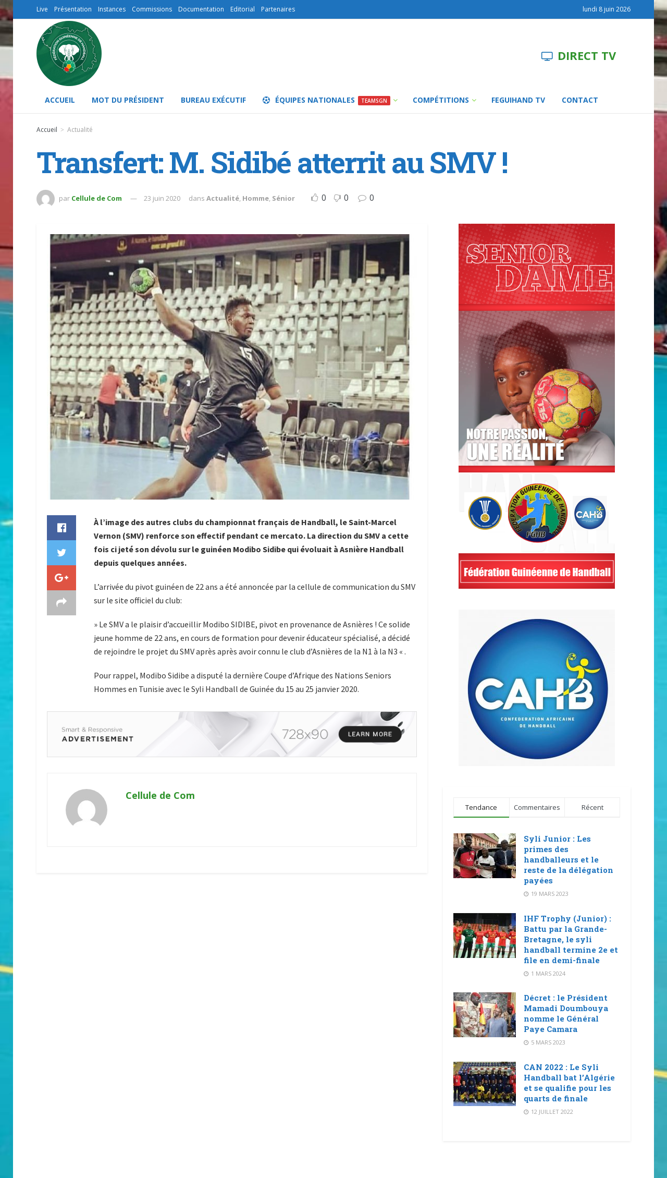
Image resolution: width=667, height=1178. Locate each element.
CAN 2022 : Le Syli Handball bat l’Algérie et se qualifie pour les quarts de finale (569, 1082)
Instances (112, 9)
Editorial (242, 9)
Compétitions (441, 100)
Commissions (152, 9)
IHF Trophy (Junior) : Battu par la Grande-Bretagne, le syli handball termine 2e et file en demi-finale (571, 939)
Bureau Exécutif (213, 100)
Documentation (201, 9)
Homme (255, 198)
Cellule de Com (96, 198)
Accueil (60, 100)
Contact (580, 100)
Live (42, 9)
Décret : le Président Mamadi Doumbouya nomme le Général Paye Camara (566, 1013)
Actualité (80, 129)
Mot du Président (128, 100)
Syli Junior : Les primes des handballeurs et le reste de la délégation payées (568, 859)
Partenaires (278, 9)
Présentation (73, 9)
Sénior (283, 198)
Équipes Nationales (326, 100)
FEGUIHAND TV (518, 100)
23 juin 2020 (162, 198)
